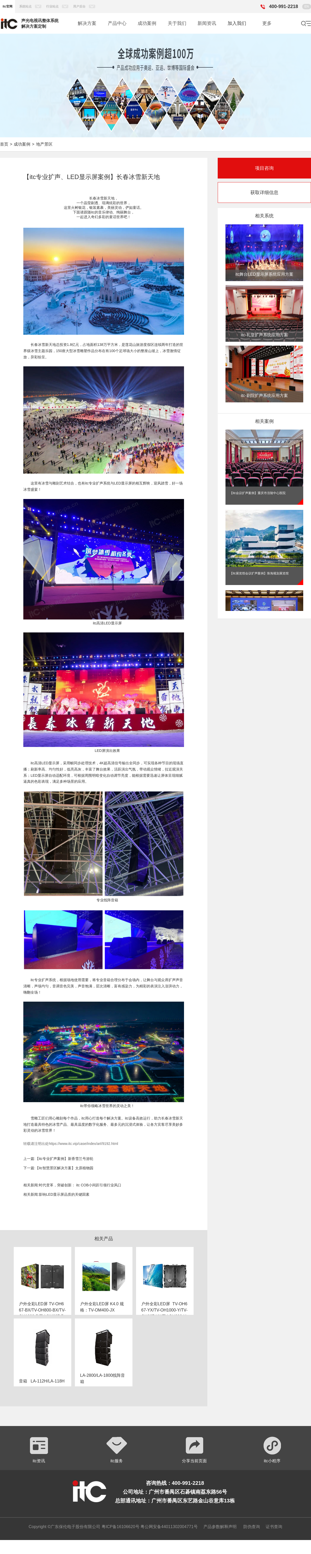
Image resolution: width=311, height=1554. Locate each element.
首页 (4, 144)
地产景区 (44, 144)
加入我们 (237, 23)
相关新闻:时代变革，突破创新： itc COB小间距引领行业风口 (72, 1185)
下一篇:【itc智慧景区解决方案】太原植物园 (58, 1168)
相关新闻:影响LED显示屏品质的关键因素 (56, 1194)
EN (307, 6)
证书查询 (274, 1526)
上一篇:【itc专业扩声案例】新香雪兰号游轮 (58, 1159)
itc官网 (7, 6)
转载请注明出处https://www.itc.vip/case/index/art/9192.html (70, 1144)
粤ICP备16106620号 (119, 1526)
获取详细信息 (264, 192)
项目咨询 (264, 168)
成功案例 (22, 144)
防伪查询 (251, 1526)
